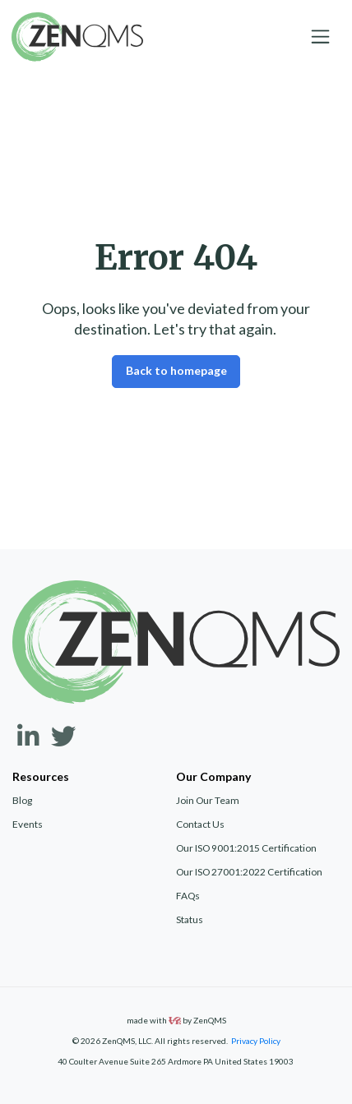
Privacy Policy (255, 1041)
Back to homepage (176, 370)
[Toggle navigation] (320, 37)
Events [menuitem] (27, 824)
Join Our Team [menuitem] (207, 800)
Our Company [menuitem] (213, 776)
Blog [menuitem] (22, 800)
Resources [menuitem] (40, 776)
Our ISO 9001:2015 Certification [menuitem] (246, 848)
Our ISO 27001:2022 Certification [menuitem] (249, 872)
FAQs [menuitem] (188, 895)
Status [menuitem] (189, 919)
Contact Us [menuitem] (200, 824)
